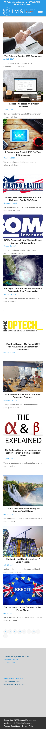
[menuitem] (11, 726)
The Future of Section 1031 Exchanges (23, 56)
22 (29, 632)
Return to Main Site (14, 2)
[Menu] (39, 11)
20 (20, 632)
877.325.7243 (33, 2)
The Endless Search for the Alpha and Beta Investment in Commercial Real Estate (23, 453)
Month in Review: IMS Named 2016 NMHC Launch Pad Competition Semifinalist (22, 347)
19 (15, 632)
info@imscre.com (23, 4)
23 (34, 632)
